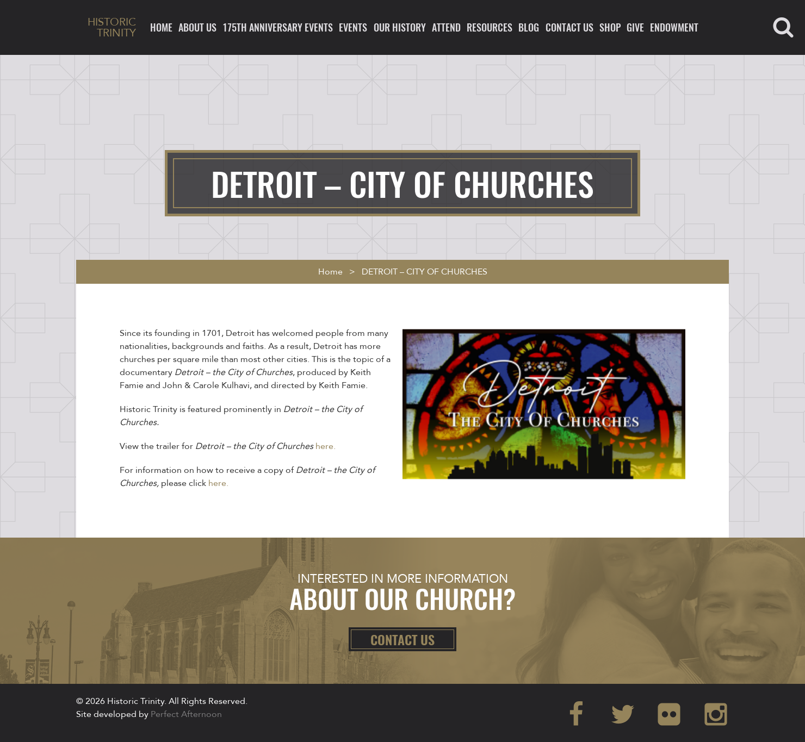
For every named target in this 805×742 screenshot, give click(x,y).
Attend (446, 27)
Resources (489, 27)
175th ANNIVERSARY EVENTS (277, 27)
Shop (610, 27)
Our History (400, 27)
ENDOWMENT (674, 27)
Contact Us (569, 27)
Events (353, 27)
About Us (197, 27)
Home (161, 27)
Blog (528, 27)
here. (325, 446)
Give (635, 27)
